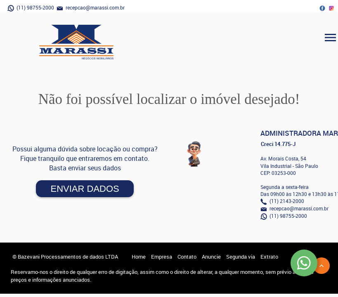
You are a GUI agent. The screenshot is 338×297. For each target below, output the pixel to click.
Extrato (269, 256)
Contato (186, 256)
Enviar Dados (84, 189)
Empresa (161, 256)
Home (139, 256)
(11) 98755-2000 (30, 8)
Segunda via (240, 256)
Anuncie (211, 256)
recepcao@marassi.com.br (91, 8)
